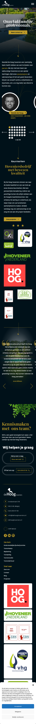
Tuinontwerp (8, 548)
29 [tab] (10, 138)
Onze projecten (12, 219)
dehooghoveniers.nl (15, 520)
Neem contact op (18, 32)
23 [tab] (12, 135)
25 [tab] (17, 135)
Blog (5, 576)
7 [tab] (25, 127)
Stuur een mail (18, 459)
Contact (6, 572)
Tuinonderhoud (9, 561)
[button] (33, 685)
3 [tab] (15, 127)
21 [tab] (25, 133)
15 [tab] (10, 133)
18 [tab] (17, 133)
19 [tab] (20, 133)
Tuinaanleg (7, 555)
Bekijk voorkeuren (18, 717)
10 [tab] (15, 130)
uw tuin (4, 68)
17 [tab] (15, 133)
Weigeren (18, 711)
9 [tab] (12, 130)
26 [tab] (20, 135)
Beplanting (7, 551)
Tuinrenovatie (8, 558)
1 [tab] (10, 127)
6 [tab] (22, 127)
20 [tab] (22, 133)
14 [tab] (25, 130)
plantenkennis (22, 74)
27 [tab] (22, 135)
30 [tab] (12, 138)
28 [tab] (25, 135)
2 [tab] (12, 127)
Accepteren (18, 706)
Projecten (7, 579)
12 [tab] (20, 130)
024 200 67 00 (23, 470)
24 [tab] (15, 135)
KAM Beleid (12, 529)
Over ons (7, 569)
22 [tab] (10, 135)
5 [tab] (20, 127)
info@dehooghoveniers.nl (17, 515)
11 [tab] (17, 130)
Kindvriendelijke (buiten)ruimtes (14, 545)
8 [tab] (10, 130)
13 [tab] (22, 130)
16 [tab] (12, 133)
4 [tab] (17, 127)
